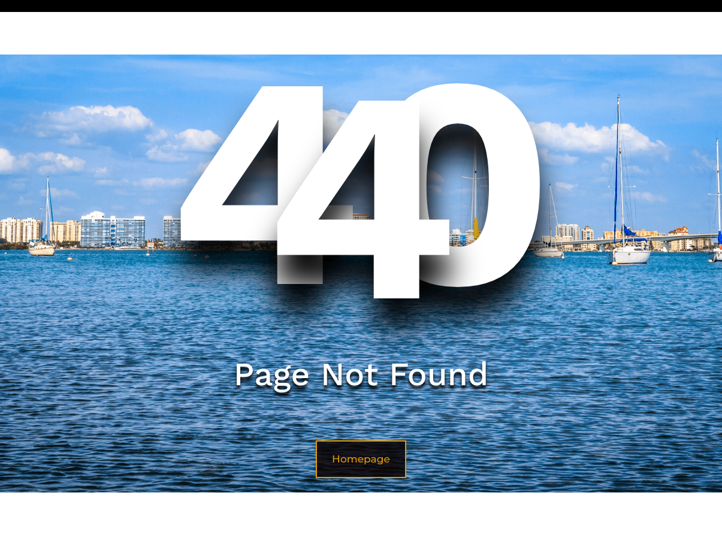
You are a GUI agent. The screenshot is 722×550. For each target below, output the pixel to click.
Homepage (361, 459)
